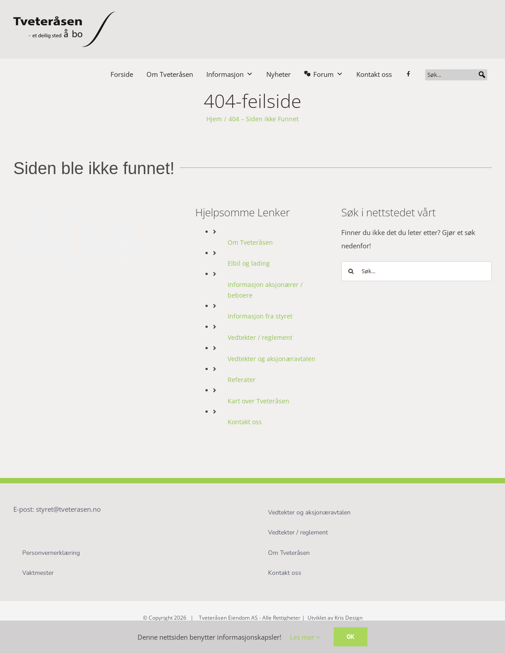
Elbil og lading (249, 263)
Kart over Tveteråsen (258, 401)
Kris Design (349, 617)
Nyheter (278, 74)
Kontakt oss (374, 74)
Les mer (305, 637)
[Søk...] (456, 74)
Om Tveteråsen (169, 74)
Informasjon (229, 74)
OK (351, 637)
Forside (121, 74)
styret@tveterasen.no (68, 509)
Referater (242, 379)
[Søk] (351, 271)
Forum (328, 74)
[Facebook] (413, 74)
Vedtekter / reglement (260, 337)
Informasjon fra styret (260, 316)
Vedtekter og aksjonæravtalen (272, 358)
